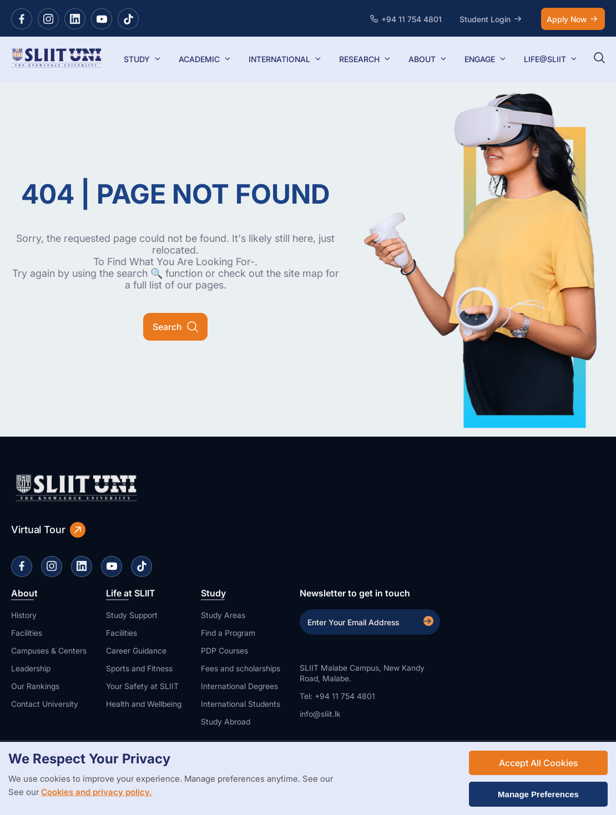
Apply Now (573, 18)
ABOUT (427, 59)
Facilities (26, 632)
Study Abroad (225, 721)
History (24, 615)
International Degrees (239, 686)
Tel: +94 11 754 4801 (337, 696)
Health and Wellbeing (143, 703)
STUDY (142, 59)
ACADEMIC (205, 59)
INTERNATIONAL (285, 59)
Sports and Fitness (139, 668)
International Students (240, 703)
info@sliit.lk (320, 713)
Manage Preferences (538, 794)
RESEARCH (365, 59)
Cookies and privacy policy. (96, 792)
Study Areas (223, 615)
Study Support (132, 615)
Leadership (31, 668)
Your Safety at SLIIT (142, 686)
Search (175, 326)
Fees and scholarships (240, 668)
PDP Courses (224, 650)
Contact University (44, 703)
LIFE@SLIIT (550, 59)
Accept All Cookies (538, 762)
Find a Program (228, 632)
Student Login (491, 18)
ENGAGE (485, 59)
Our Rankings (35, 686)
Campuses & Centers (49, 650)
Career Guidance (136, 650)
